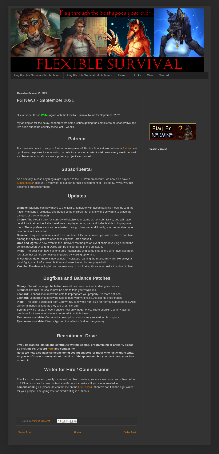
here (51, 348)
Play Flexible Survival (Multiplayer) (89, 75)
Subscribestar (26, 182)
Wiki (150, 75)
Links (137, 75)
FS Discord (85, 387)
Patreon (123, 75)
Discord (164, 75)
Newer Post (24, 432)
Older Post (130, 432)
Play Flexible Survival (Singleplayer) (36, 75)
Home (77, 432)
